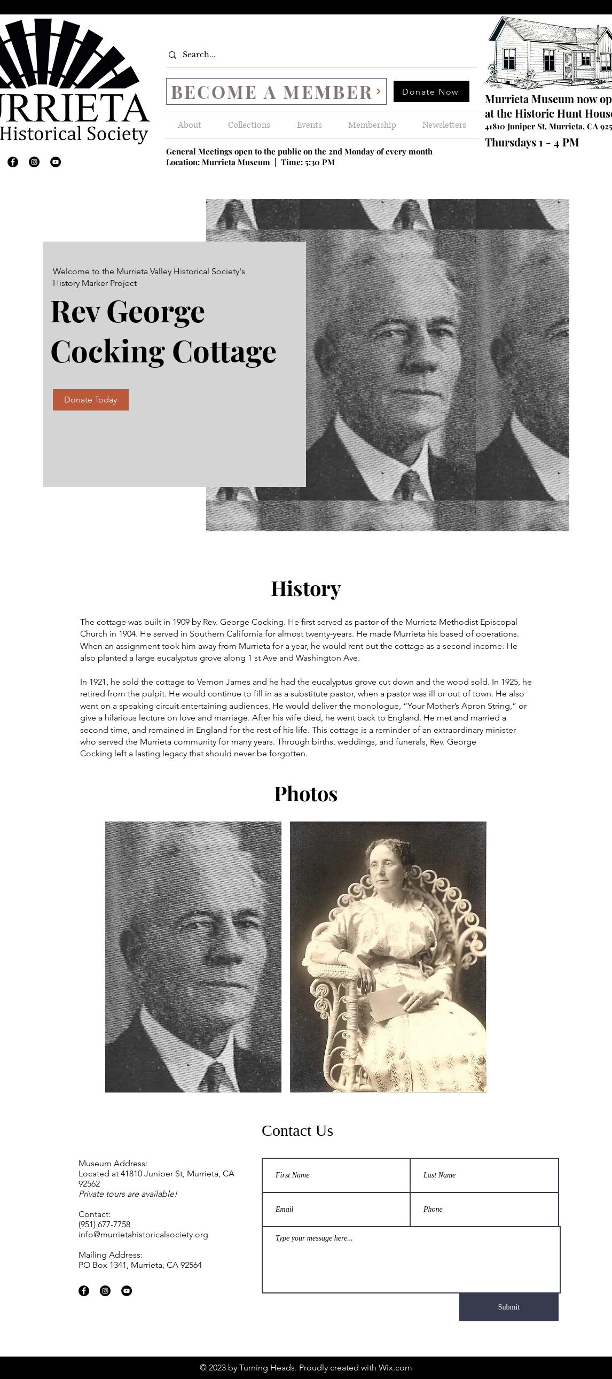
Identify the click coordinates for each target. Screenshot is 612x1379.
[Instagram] (34, 162)
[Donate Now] (431, 91)
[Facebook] (12, 162)
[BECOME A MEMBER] (276, 91)
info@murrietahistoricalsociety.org (143, 1234)
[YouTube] (55, 162)
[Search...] (319, 55)
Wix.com (395, 1367)
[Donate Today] (91, 399)
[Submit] (509, 1307)
